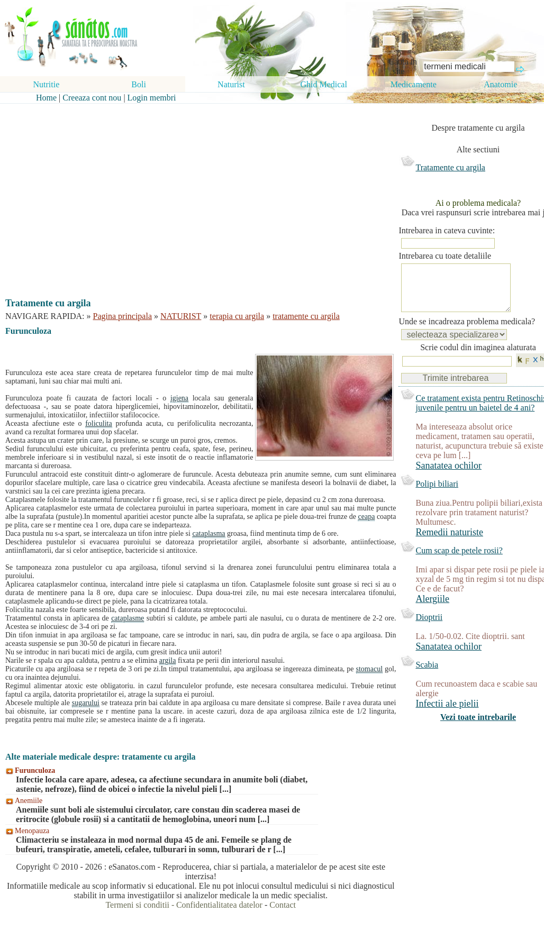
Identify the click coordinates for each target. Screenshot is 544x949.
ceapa (366, 517)
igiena (179, 398)
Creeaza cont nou (91, 97)
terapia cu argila (237, 316)
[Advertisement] (193, 191)
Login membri (152, 97)
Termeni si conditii (137, 904)
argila (167, 660)
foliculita (98, 423)
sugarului (85, 703)
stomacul (369, 669)
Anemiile (28, 801)
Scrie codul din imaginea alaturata (478, 357)
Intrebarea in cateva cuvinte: (446, 230)
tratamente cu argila (306, 316)
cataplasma (208, 533)
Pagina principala (122, 316)
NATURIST (180, 316)
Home (46, 97)
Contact (282, 904)
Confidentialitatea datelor (219, 904)
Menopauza (32, 831)
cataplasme (127, 618)
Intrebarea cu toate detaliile (444, 255)
